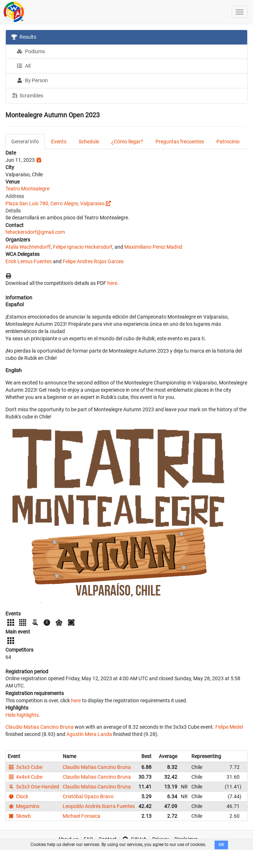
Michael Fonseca (81, 816)
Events (58, 141)
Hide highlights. (22, 715)
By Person (32, 80)
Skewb (19, 816)
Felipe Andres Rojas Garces (93, 261)
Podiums (31, 51)
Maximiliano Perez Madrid (153, 247)
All (23, 66)
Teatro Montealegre (27, 189)
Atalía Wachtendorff (28, 247)
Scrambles (27, 95)
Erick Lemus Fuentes (28, 261)
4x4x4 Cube (25, 777)
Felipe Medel (229, 727)
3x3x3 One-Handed (33, 787)
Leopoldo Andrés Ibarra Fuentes (99, 806)
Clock (18, 796)
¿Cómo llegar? (127, 141)
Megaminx (24, 806)
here (112, 283)
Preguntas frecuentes (179, 141)
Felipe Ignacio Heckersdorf (82, 247)
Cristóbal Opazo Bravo (88, 796)
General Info (25, 141)
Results (23, 37)
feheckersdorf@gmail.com (35, 232)
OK (221, 844)
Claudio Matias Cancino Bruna (39, 727)
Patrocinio (228, 141)
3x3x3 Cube (25, 767)
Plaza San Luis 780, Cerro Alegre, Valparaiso (54, 203)
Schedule (89, 141)
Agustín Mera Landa (89, 734)
